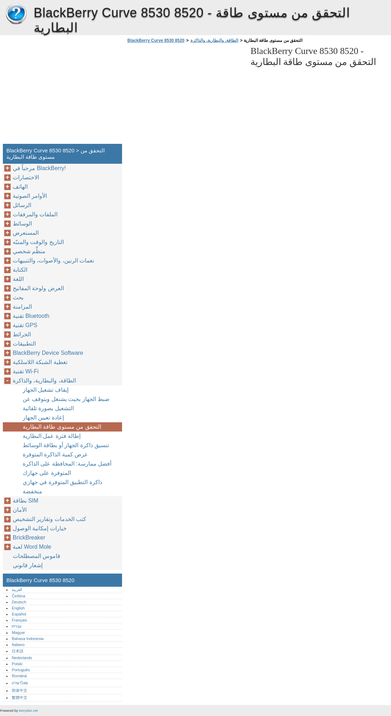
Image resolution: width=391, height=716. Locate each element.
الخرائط (22, 334)
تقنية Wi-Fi (26, 371)
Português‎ (21, 670)
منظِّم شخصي (29, 251)
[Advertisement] (185, 95)
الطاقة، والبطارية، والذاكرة (214, 40)
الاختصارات (26, 177)
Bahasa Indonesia (28, 638)
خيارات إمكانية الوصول (40, 528)
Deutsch (19, 602)
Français (19, 620)
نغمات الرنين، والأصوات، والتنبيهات (53, 260)
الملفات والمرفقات (35, 214)
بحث (18, 297)
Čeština (18, 596)
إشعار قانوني (28, 565)
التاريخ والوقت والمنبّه (38, 242)
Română (19, 676)
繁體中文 (19, 697)
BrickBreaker (29, 538)
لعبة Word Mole (32, 547)
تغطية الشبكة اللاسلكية (40, 362)
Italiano (18, 644)
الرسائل (22, 205)
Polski (17, 664)
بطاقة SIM (25, 501)
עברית (17, 626)
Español (19, 614)
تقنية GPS (25, 325)
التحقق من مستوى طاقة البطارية (62, 427)
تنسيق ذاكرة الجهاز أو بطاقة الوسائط (66, 445)
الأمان (20, 510)
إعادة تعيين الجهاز (43, 417)
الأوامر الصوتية (30, 196)
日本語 (17, 651)
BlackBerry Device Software (48, 353)
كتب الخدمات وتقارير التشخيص (49, 519)
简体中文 (19, 690)
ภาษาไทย (20, 683)
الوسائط (22, 224)
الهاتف (20, 187)
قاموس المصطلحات (36, 556)
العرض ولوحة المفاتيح (38, 288)
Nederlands (22, 658)
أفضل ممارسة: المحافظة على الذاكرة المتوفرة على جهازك (67, 468)
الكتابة (20, 270)
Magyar (18, 632)
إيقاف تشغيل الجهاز (45, 390)
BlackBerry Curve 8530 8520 (16, 14)
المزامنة (22, 307)
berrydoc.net (28, 710)
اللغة (18, 279)
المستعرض (26, 233)
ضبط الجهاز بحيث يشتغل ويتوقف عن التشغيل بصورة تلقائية (66, 403)
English (18, 608)
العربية (17, 589)
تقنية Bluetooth (31, 316)
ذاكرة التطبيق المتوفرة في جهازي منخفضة (62, 486)
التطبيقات (24, 344)
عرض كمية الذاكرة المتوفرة (55, 454)
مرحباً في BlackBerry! (39, 168)
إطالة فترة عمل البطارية (52, 436)
